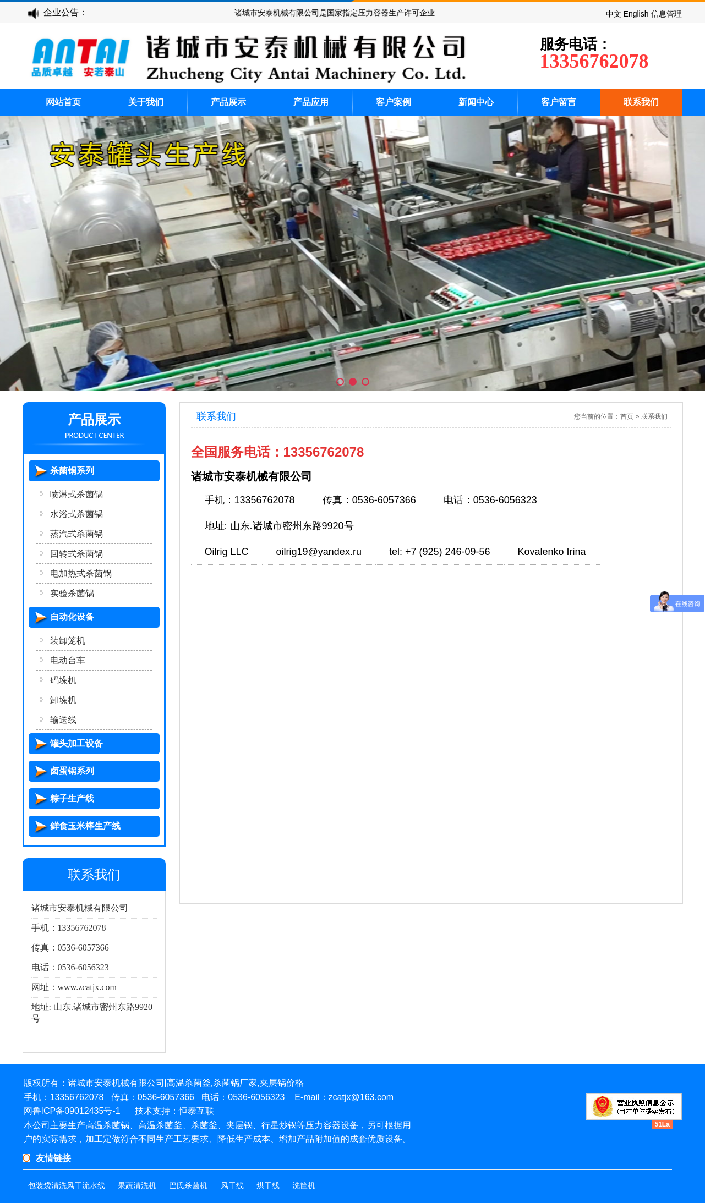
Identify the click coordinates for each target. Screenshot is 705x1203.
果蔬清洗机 (137, 1186)
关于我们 (145, 102)
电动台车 (67, 660)
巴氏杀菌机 (188, 1186)
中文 (613, 13)
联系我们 (641, 102)
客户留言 (558, 102)
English (636, 13)
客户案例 (393, 102)
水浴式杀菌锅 (76, 514)
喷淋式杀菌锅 (76, 494)
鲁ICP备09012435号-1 (76, 1111)
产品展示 (228, 102)
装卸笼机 (67, 640)
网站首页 (63, 102)
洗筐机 (303, 1186)
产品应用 (311, 102)
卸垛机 (63, 700)
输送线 (63, 719)
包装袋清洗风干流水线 (66, 1186)
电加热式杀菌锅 (81, 573)
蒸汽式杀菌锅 (76, 534)
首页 (626, 416)
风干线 (232, 1186)
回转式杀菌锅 (76, 553)
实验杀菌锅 (72, 593)
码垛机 (63, 680)
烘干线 (268, 1186)
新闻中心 (476, 102)
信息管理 (666, 13)
